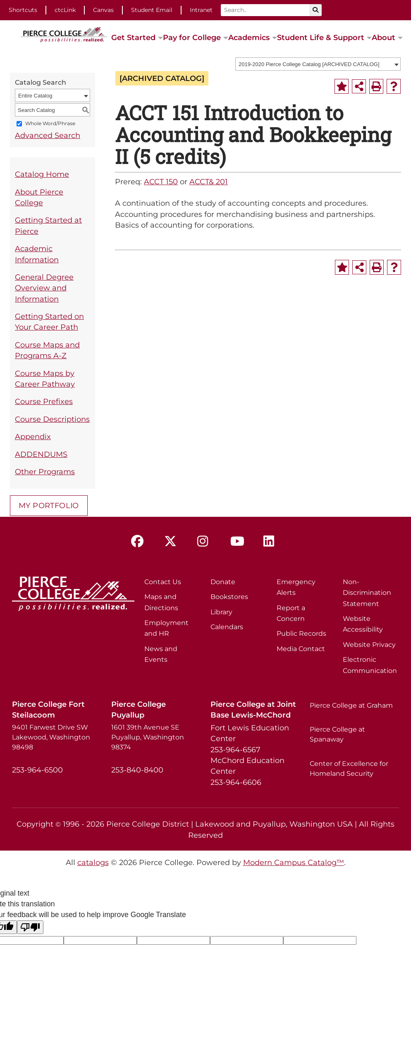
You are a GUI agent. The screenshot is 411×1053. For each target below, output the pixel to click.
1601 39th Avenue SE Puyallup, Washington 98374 (147, 737)
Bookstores (229, 597)
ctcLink (65, 10)
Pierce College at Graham (351, 705)
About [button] (383, 37)
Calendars (226, 627)
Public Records (301, 633)
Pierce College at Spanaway (337, 734)
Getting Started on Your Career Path (49, 321)
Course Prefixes (44, 401)
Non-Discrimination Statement (367, 593)
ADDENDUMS (41, 454)
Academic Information (37, 254)
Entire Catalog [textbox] (35, 96)
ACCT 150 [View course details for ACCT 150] (161, 181)
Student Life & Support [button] (320, 37)
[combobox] (318, 64)
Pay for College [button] (192, 37)
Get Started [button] (133, 37)
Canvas (103, 10)
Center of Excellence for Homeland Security (349, 768)
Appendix (33, 436)
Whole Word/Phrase (50, 124)
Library (221, 612)
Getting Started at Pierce (48, 225)
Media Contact (301, 649)
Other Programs (45, 471)
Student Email (151, 10)
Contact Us (162, 582)
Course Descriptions (52, 419)
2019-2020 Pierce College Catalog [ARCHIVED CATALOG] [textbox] (309, 64)
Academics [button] (249, 37)
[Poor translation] (30, 927)
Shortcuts (23, 10)
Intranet (201, 10)
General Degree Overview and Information (44, 288)
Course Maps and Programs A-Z (47, 350)
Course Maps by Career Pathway (45, 378)
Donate (222, 582)
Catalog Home (42, 174)
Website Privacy (369, 645)
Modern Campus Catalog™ (293, 862)
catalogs (93, 862)
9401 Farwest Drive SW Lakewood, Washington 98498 (51, 737)
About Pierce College (39, 197)
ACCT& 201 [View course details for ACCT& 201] (208, 181)
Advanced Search (47, 135)
